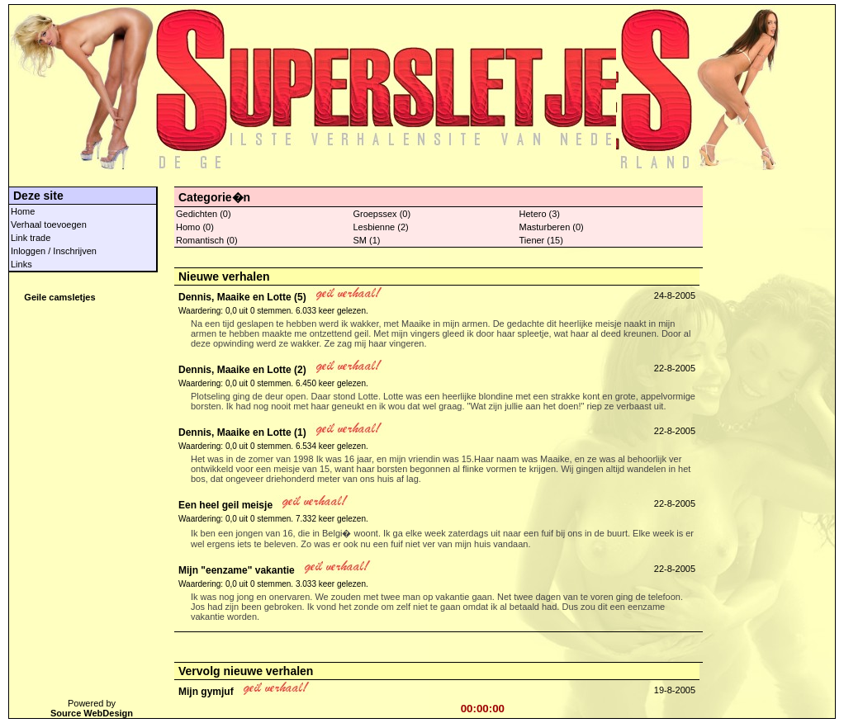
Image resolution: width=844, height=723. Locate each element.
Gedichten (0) (203, 214)
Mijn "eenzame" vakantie (236, 570)
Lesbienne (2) (380, 227)
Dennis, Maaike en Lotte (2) (242, 370)
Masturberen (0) (551, 227)
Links (21, 264)
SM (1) (366, 240)
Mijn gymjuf (206, 691)
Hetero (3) (540, 214)
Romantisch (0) (207, 240)
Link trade (30, 238)
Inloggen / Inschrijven (54, 251)
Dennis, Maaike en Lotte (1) (242, 432)
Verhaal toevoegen (49, 224)
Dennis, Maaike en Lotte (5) (242, 297)
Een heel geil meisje (225, 505)
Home (23, 211)
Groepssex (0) (381, 214)
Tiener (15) (541, 240)
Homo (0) (195, 227)
